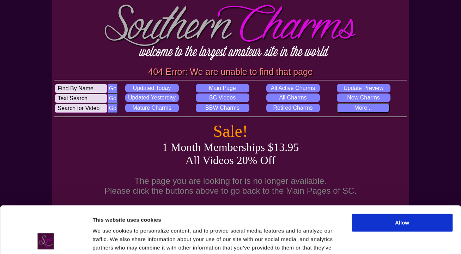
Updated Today (152, 88)
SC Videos (222, 98)
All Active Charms (293, 88)
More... (363, 108)
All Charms (293, 98)
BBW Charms (222, 108)
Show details (108, 240)
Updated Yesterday (152, 98)
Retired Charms (293, 108)
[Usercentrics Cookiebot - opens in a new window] (46, 240)
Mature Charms (151, 108)
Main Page (222, 88)
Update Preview (363, 88)
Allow (402, 179)
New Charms (363, 98)
